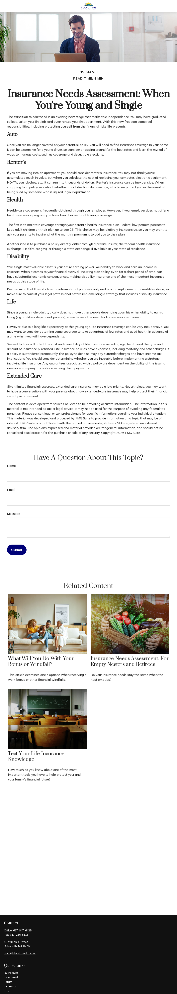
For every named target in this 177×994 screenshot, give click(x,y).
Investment (11, 977)
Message (13, 514)
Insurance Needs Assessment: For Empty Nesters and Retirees (130, 661)
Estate (8, 982)
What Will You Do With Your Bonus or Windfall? (41, 661)
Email (11, 490)
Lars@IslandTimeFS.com (20, 953)
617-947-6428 (22, 930)
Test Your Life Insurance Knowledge (36, 756)
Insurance (10, 986)
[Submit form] (17, 550)
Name (11, 466)
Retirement (11, 972)
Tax (6, 991)
